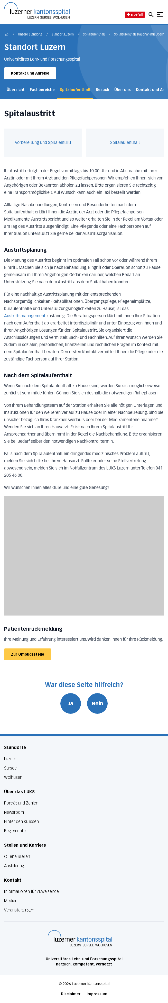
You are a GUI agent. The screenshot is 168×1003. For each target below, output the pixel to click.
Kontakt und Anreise (30, 73)
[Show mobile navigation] (160, 15)
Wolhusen (13, 777)
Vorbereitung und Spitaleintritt (43, 143)
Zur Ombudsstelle (27, 654)
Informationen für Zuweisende (31, 891)
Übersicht (16, 90)
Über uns (122, 90)
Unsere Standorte (30, 34)
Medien (10, 900)
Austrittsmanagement (24, 316)
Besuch (102, 90)
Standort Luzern (63, 34)
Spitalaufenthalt (94, 34)
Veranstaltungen (19, 910)
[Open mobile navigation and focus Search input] (152, 15)
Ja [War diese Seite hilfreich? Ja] (70, 703)
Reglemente (15, 830)
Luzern (10, 758)
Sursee (10, 768)
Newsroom (14, 812)
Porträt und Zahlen (21, 803)
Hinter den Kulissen (21, 821)
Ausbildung (14, 865)
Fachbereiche (42, 90)
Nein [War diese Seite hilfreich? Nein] (97, 703)
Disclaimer (70, 994)
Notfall (135, 14)
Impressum (97, 994)
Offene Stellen (17, 856)
